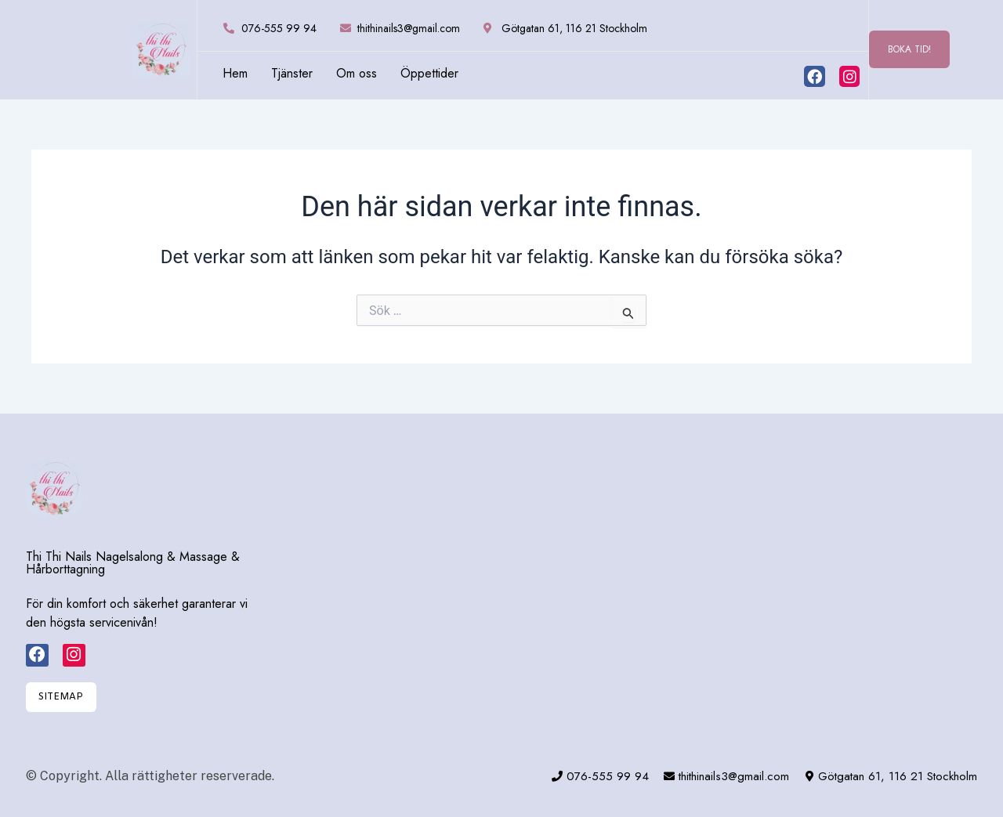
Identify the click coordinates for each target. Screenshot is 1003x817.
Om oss (356, 73)
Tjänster (292, 73)
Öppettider (429, 73)
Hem (235, 73)
